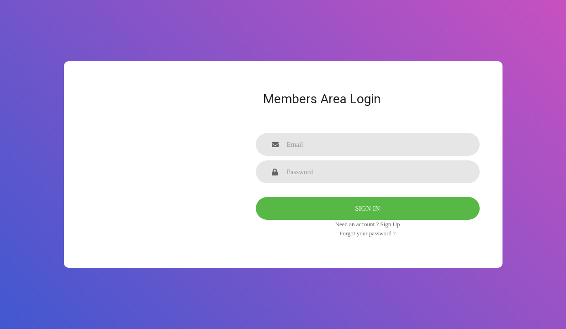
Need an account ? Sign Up (367, 224)
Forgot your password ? (367, 233)
